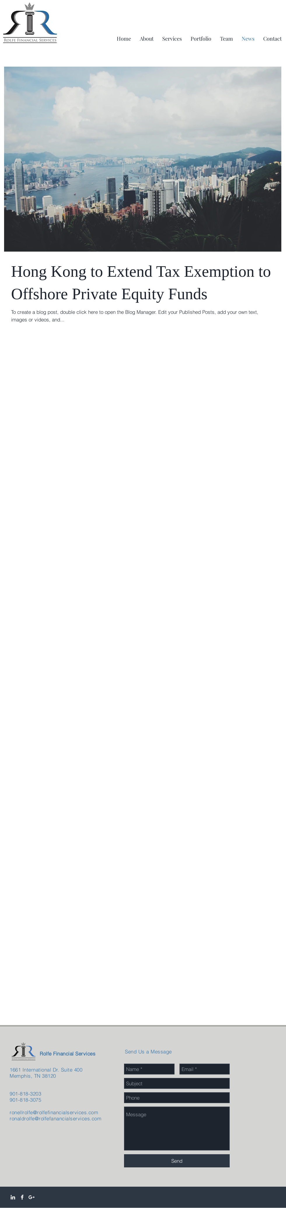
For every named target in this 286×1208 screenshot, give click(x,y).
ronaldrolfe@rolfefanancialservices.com (55, 1118)
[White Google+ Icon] (31, 1197)
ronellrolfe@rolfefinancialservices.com (54, 1112)
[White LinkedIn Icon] (13, 1197)
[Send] (177, 1160)
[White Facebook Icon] (22, 1197)
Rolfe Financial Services (67, 1053)
